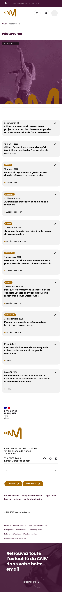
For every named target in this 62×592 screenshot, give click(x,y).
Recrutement (21, 530)
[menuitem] (31, 470)
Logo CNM (50, 496)
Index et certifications (12, 534)
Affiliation (31, 484)
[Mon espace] (46, 13)
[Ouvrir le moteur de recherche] (22, 3)
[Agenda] (37, 13)
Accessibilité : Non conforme (15, 538)
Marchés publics (35, 530)
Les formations (12, 499)
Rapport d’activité (32, 496)
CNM (4, 24)
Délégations (9, 530)
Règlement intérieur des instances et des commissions (25, 525)
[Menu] (54, 13)
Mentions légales (30, 534)
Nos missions (11, 496)
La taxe (11, 484)
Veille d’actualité (33, 499)
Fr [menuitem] (7, 471)
